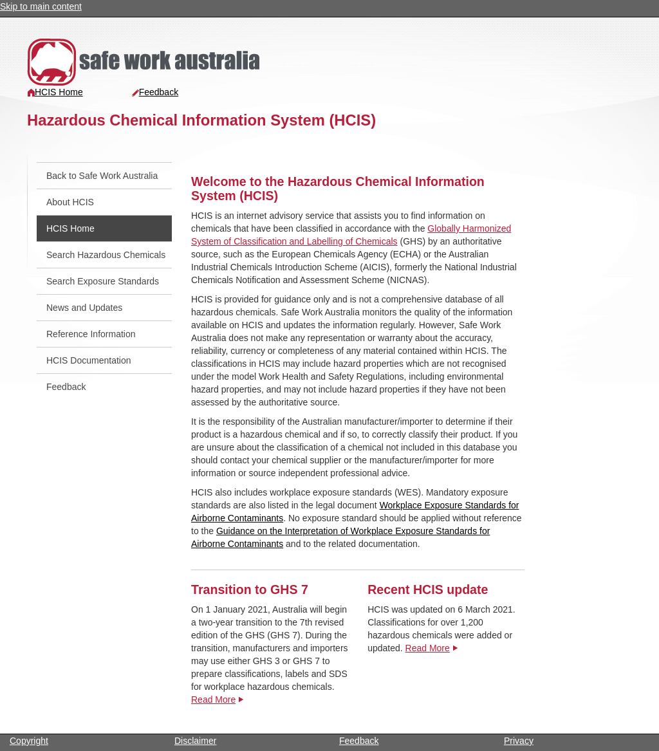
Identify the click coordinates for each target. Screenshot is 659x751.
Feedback (154, 92)
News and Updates (84, 307)
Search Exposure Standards (102, 281)
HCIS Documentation (88, 360)
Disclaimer (195, 741)
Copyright (29, 741)
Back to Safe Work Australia (102, 176)
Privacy (519, 741)
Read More (213, 699)
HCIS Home (55, 92)
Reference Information (91, 334)
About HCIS (70, 202)
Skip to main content (41, 6)
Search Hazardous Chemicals (105, 255)
